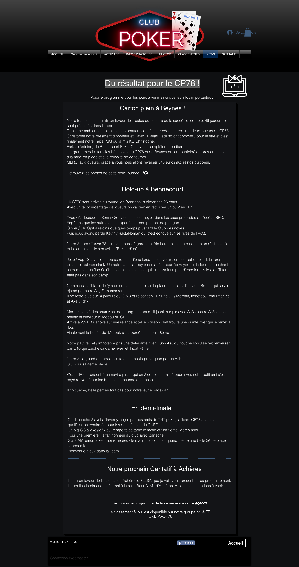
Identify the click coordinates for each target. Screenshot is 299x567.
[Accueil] (235, 543)
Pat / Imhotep (101, 343)
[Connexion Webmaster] (69, 558)
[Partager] (186, 542)
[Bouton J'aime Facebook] (210, 543)
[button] (83, 54)
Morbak (73, 311)
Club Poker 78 (160, 516)
